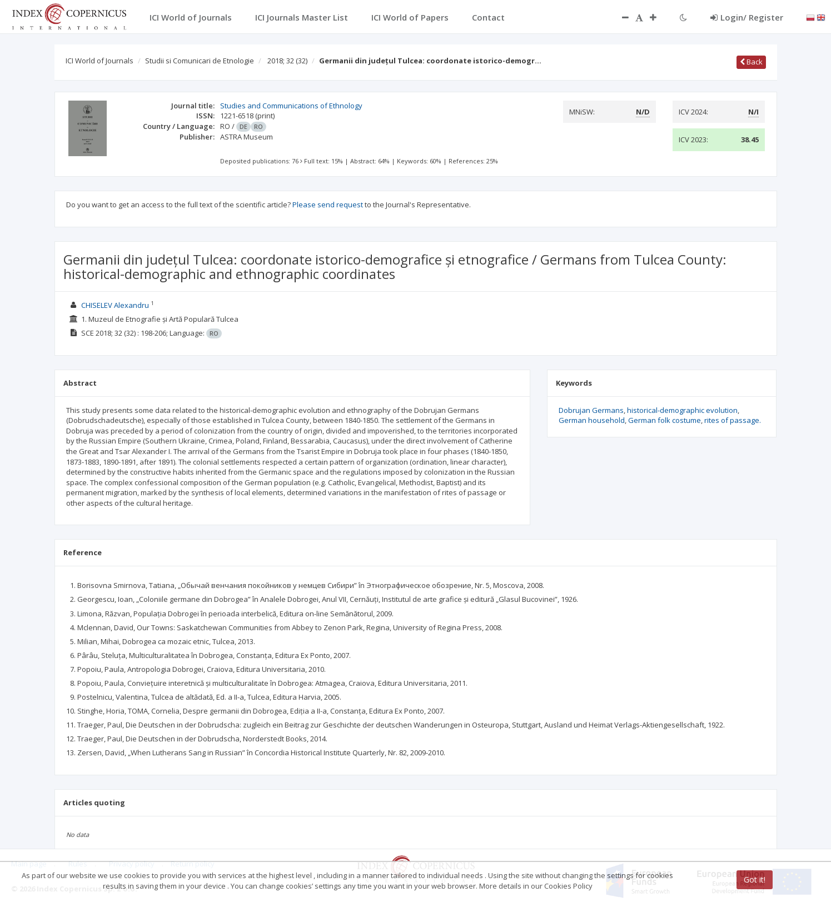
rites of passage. (732, 420)
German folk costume (664, 420)
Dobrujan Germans (591, 410)
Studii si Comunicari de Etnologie (199, 61)
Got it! (754, 879)
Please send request (327, 205)
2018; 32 (287, 61)
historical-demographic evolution (682, 410)
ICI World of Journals (99, 61)
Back (751, 62)
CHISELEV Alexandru (115, 305)
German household (592, 420)
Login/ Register (746, 17)
